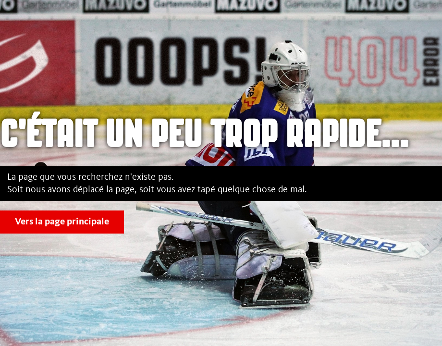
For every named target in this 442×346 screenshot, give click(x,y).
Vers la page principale (62, 222)
